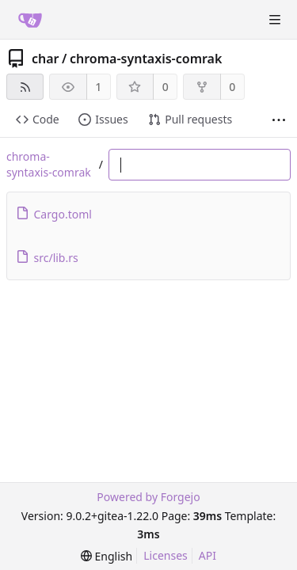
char (45, 58)
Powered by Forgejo (148, 496)
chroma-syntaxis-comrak (146, 58)
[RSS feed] (25, 87)
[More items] (279, 120)
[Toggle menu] (275, 20)
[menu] (106, 556)
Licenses (165, 555)
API (207, 555)
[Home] (30, 20)
